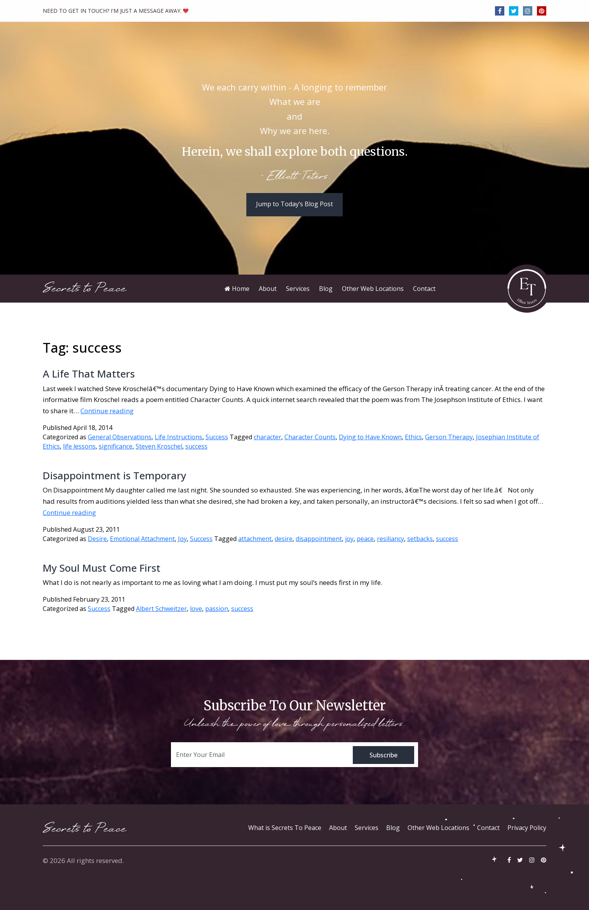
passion (216, 608)
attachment (255, 538)
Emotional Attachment (142, 538)
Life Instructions (178, 437)
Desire (97, 538)
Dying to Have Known (370, 437)
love (196, 608)
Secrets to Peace (84, 288)
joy (349, 538)
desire (284, 538)
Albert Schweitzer (161, 608)
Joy (182, 538)
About (338, 827)
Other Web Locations (438, 827)
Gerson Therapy (449, 437)
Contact (488, 827)
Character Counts (310, 437)
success (196, 446)
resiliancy (390, 538)
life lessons (79, 446)
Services (366, 827)
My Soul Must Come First (101, 568)
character (267, 437)
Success (217, 437)
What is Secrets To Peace (284, 827)
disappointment (319, 538)
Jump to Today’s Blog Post (294, 204)
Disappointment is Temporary (114, 475)
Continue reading (107, 410)
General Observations (120, 437)
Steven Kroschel (159, 446)
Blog (393, 827)
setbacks (420, 538)
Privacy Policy (526, 827)
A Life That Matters (89, 374)
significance (115, 446)
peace (365, 538)
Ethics (413, 437)
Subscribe (383, 755)
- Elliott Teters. (295, 176)
